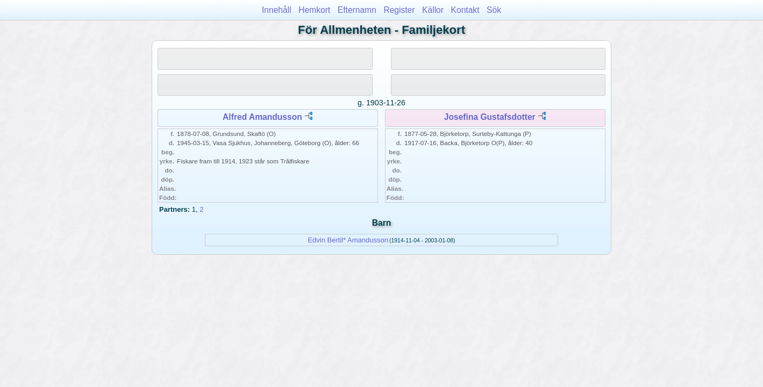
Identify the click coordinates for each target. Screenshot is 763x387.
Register (399, 10)
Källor (433, 10)
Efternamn (357, 10)
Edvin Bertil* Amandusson (348, 240)
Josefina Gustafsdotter (490, 116)
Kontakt (465, 10)
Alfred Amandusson (262, 116)
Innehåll (276, 10)
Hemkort (314, 10)
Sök (494, 10)
